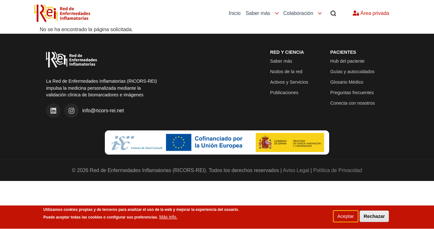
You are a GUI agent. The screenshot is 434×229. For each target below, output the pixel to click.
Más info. (168, 219)
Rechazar (374, 218)
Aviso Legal (296, 170)
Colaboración (298, 13)
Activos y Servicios (289, 82)
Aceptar (345, 218)
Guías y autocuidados (352, 71)
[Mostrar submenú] (277, 13)
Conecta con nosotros (352, 103)
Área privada (371, 13)
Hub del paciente (347, 61)
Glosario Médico (346, 82)
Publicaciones (284, 92)
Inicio (235, 13)
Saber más (258, 13)
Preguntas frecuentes (352, 92)
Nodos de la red (286, 71)
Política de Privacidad (337, 170)
